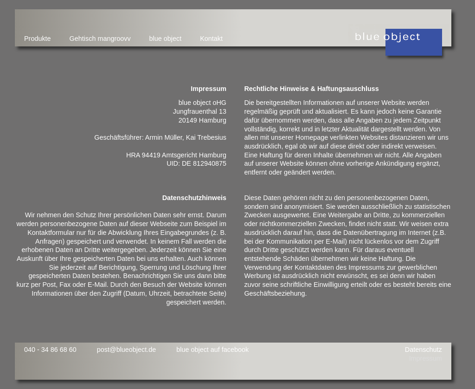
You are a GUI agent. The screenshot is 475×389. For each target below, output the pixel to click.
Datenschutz (423, 349)
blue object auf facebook (212, 349)
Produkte (37, 38)
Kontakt (211, 38)
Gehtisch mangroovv (100, 38)
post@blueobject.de (126, 349)
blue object (165, 38)
